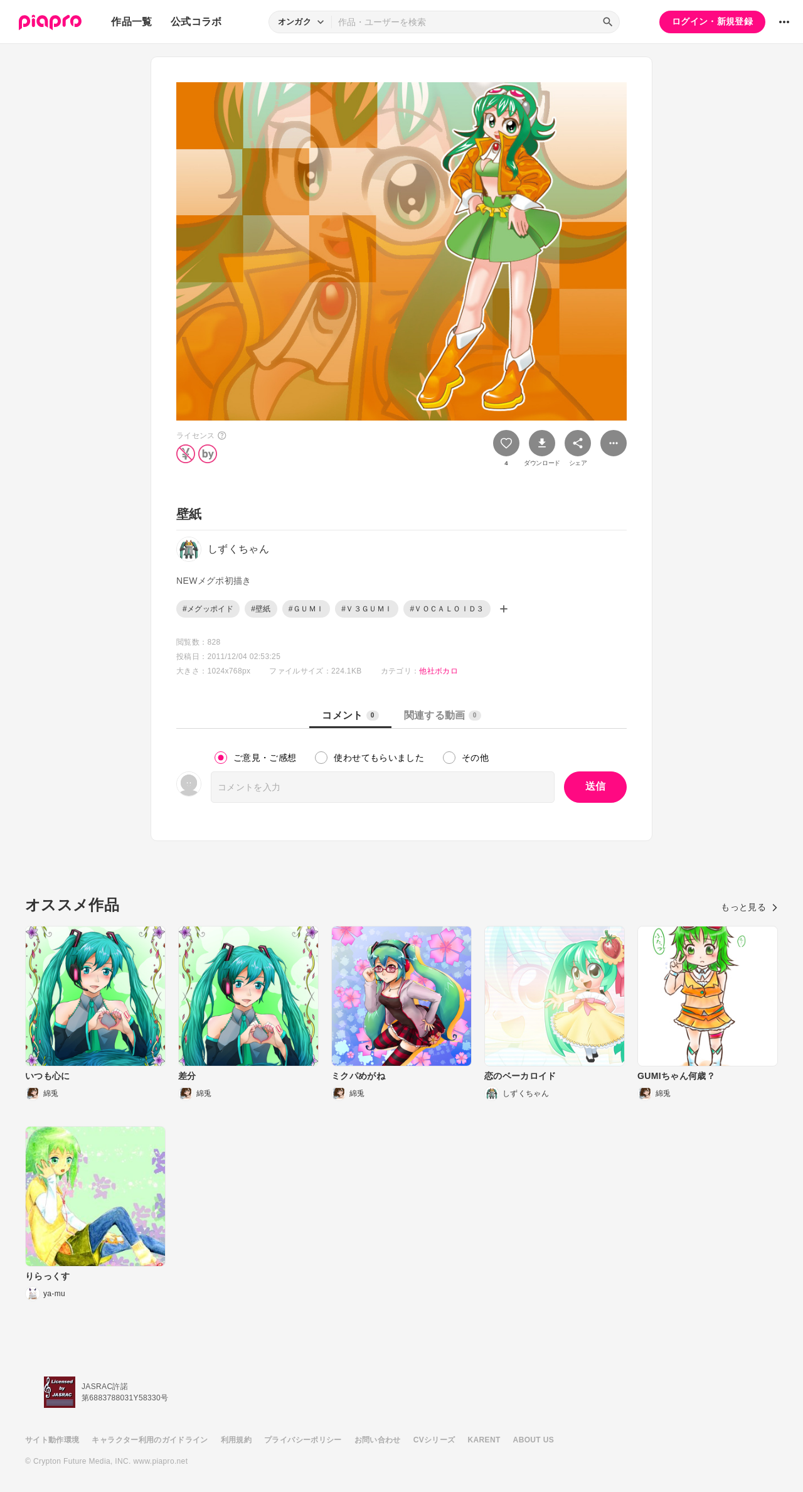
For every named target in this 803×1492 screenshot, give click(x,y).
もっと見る (749, 907)
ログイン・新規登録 (712, 21)
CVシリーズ (434, 1440)
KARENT (484, 1440)
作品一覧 (131, 21)
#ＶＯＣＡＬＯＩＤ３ (447, 608)
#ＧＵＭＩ (306, 608)
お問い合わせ (377, 1440)
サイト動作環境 (52, 1440)
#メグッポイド (208, 608)
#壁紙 (261, 608)
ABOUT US (533, 1440)
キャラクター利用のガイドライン (150, 1440)
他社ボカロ (438, 671)
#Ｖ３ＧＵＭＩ (366, 608)
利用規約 (236, 1440)
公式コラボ (196, 21)
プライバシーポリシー (303, 1440)
